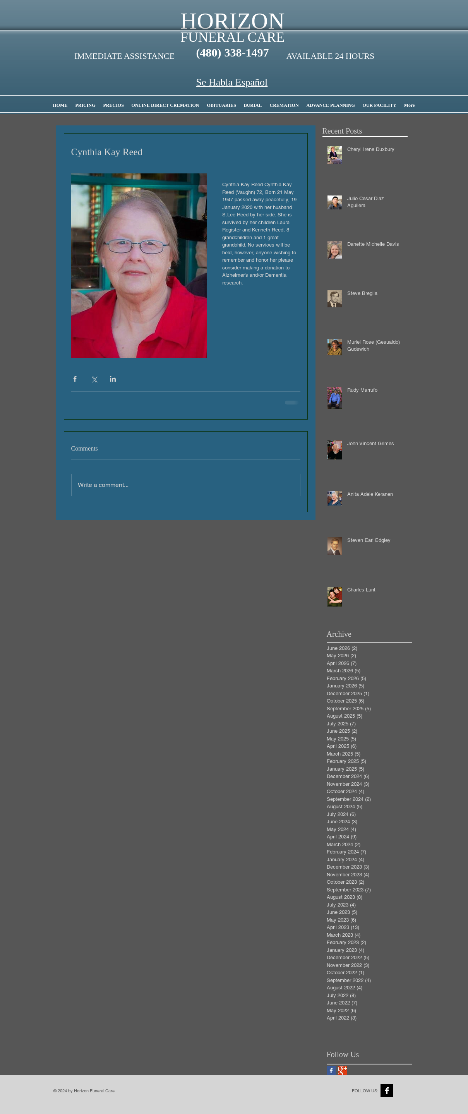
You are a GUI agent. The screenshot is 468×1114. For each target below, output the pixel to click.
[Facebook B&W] (387, 1090)
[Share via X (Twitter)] (94, 378)
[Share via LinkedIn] (113, 378)
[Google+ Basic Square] (342, 1070)
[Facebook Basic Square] (331, 1070)
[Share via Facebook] (75, 378)
